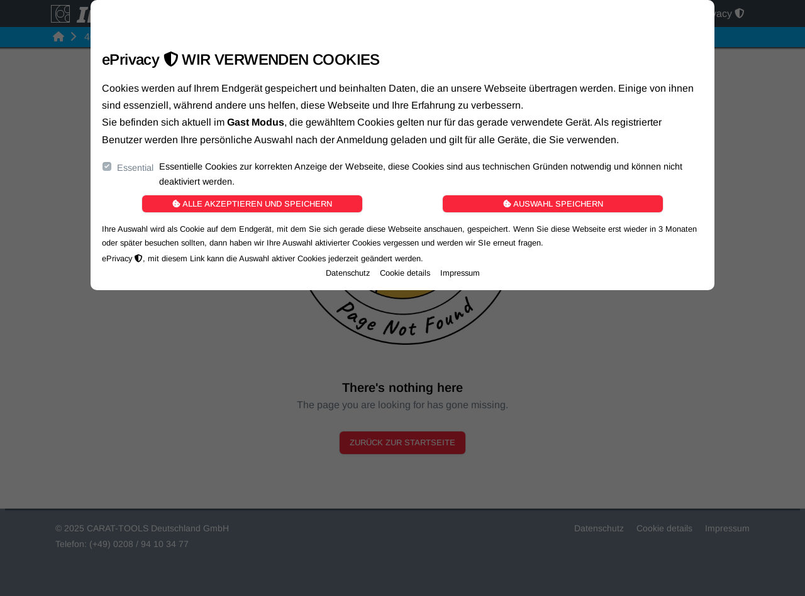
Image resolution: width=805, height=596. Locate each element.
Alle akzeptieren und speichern (252, 204)
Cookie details (405, 273)
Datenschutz (348, 273)
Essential (135, 168)
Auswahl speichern (553, 204)
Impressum (460, 273)
